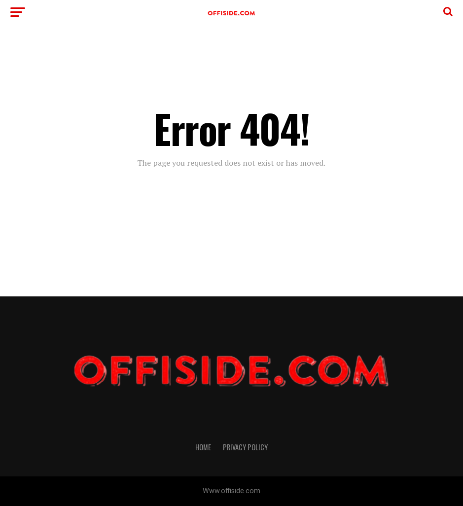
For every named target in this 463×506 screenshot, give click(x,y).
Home (203, 447)
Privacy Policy (245, 447)
